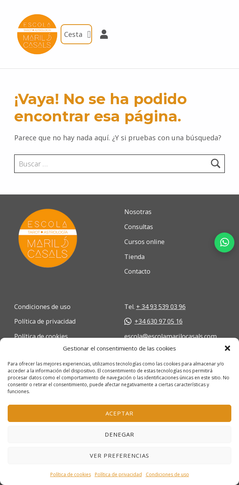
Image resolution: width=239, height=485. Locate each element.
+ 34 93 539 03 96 (161, 306)
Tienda (134, 256)
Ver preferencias (119, 455)
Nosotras (138, 212)
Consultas (138, 227)
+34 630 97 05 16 (153, 321)
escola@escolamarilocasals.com (170, 336)
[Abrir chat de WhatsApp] (224, 242)
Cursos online (144, 242)
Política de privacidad (118, 474)
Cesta (78, 34)
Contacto (137, 271)
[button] (227, 348)
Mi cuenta (100, 34)
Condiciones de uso (167, 474)
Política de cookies (70, 474)
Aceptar (119, 413)
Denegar (119, 434)
